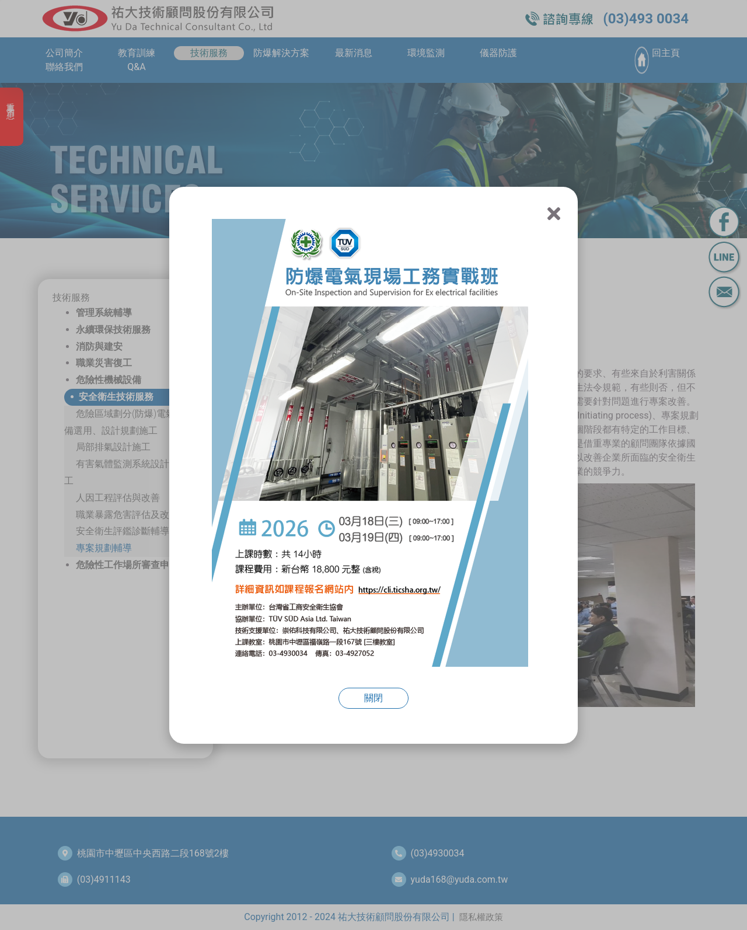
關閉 (373, 697)
